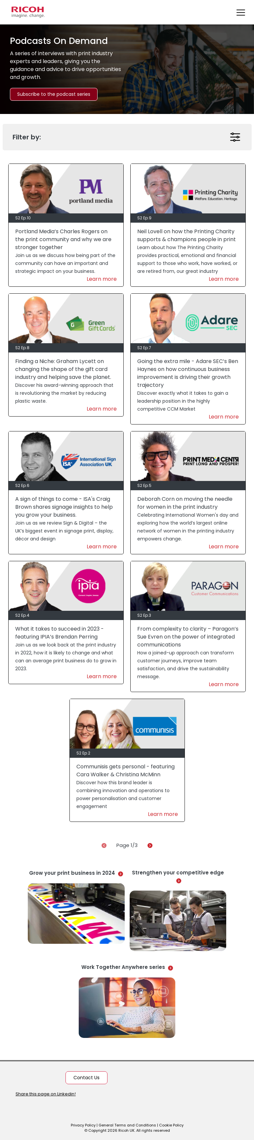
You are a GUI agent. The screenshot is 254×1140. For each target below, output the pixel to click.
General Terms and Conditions (127, 1125)
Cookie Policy (171, 1125)
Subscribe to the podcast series (53, 94)
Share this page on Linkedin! (46, 1094)
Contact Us (86, 1077)
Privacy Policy (83, 1125)
